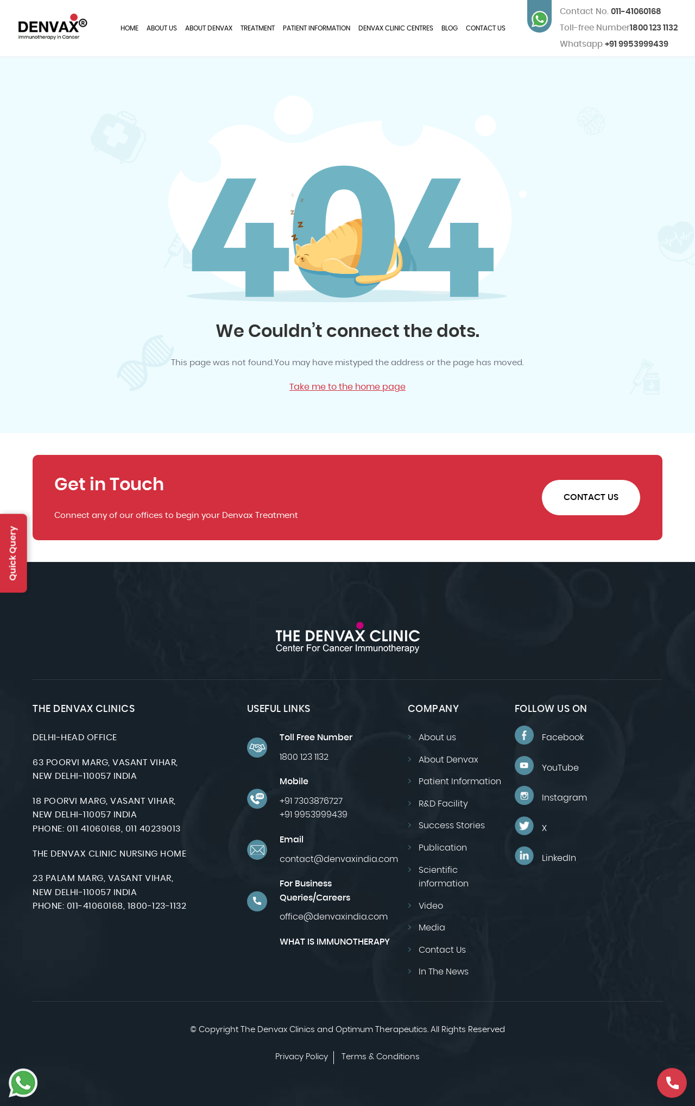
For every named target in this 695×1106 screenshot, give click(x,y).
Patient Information (316, 28)
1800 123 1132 (654, 28)
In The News (444, 971)
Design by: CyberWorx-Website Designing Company (348, 1071)
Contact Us (486, 28)
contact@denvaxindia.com (339, 859)
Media (432, 927)
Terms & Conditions (381, 1057)
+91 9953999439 (614, 44)
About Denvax (208, 28)
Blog (449, 28)
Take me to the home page (347, 387)
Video (431, 906)
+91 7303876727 (311, 801)
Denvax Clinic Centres (395, 28)
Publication (443, 847)
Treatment (258, 28)
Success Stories (452, 825)
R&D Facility (443, 803)
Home (129, 28)
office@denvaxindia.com (334, 917)
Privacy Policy (301, 1057)
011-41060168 (610, 12)
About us (162, 28)
